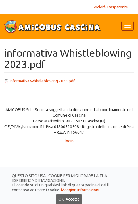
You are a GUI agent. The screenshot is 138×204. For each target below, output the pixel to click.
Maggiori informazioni (80, 197)
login (69, 141)
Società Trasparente (110, 7)
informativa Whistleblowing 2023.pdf (42, 81)
